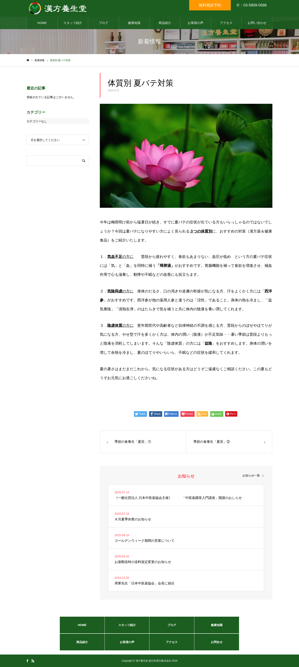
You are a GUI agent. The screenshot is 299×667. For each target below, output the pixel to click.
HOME (42, 23)
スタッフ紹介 (72, 23)
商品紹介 (165, 23)
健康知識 (134, 23)
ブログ (103, 23)
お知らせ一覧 (251, 475)
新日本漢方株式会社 (160, 660)
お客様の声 (195, 23)
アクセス (226, 23)
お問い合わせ (257, 23)
